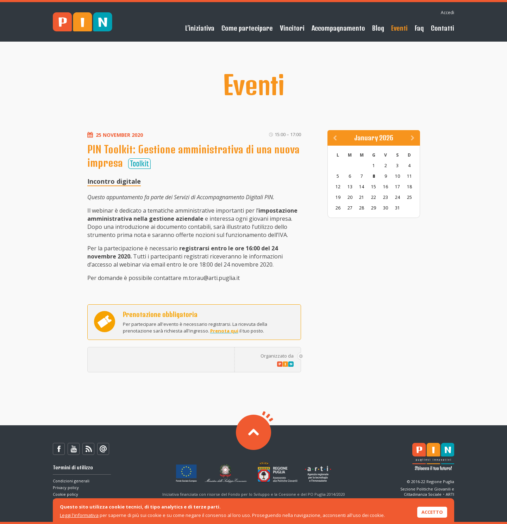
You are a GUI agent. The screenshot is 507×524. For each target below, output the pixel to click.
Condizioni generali (71, 480)
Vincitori (292, 28)
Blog (378, 28)
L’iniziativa (199, 28)
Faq (419, 28)
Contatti (442, 28)
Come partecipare (247, 28)
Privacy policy (66, 487)
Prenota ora (104, 321)
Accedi (447, 13)
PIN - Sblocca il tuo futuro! (82, 22)
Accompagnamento (338, 28)
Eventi (399, 28)
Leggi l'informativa (79, 515)
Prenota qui (224, 331)
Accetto (432, 512)
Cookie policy (65, 494)
